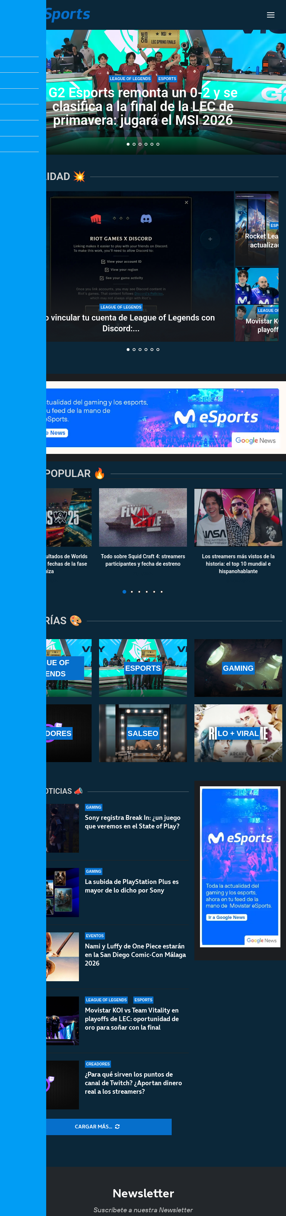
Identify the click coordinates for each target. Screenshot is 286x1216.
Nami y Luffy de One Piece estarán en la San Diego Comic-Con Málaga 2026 (135, 955)
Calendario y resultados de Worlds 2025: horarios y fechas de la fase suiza (48, 564)
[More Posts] (97, 1127)
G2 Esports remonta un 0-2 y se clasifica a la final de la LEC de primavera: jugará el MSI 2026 (143, 106)
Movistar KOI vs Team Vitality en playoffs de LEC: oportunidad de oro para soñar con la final (132, 1019)
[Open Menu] (270, 15)
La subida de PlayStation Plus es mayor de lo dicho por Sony (132, 886)
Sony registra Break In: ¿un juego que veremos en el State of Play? (133, 822)
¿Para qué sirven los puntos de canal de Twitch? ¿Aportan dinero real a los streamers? (133, 1083)
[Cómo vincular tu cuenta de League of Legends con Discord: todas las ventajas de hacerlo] (121, 266)
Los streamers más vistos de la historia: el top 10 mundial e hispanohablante (238, 564)
